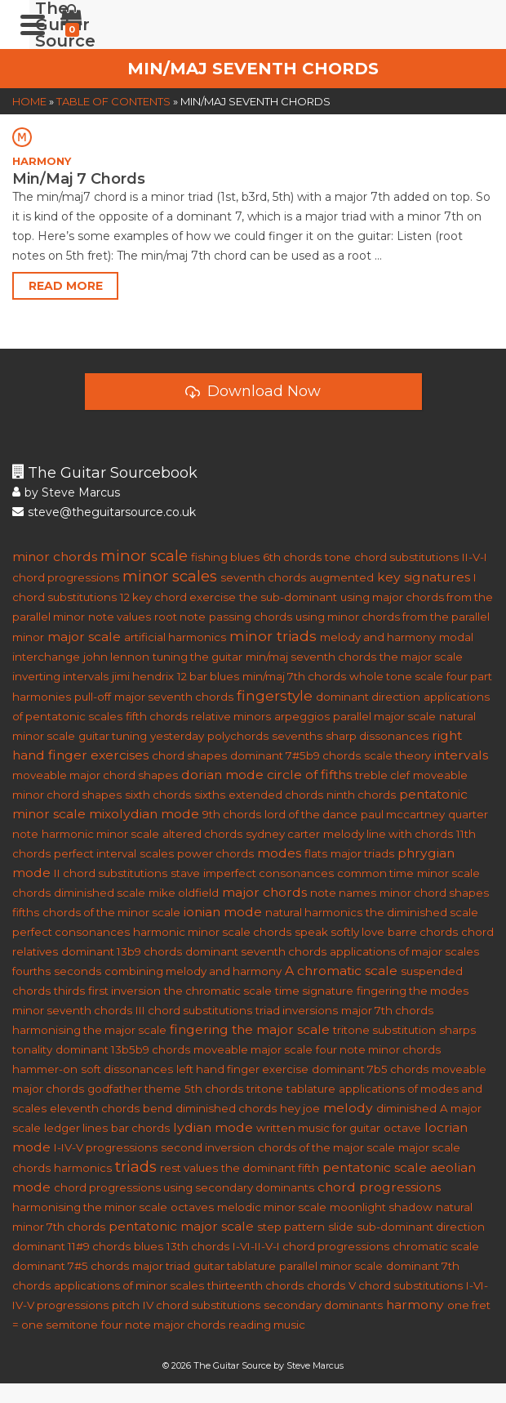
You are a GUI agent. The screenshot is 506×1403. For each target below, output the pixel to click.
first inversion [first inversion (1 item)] (124, 990)
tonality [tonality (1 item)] (32, 1049)
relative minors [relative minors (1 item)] (231, 716)
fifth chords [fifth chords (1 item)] (157, 716)
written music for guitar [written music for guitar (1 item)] (318, 1127)
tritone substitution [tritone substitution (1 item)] (384, 1029)
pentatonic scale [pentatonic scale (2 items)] (374, 1167)
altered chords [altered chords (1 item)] (202, 833)
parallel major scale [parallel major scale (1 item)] (384, 716)
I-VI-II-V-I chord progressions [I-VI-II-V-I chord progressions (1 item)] (311, 1246)
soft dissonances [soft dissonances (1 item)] (127, 1069)
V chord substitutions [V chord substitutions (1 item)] (405, 1285)
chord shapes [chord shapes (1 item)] (189, 755)
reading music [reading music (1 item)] (267, 1324)
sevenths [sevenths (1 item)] (297, 735)
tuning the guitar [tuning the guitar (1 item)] (197, 656)
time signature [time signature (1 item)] (314, 990)
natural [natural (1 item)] (454, 1207)
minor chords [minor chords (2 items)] (54, 556)
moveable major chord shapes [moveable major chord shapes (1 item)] (95, 775)
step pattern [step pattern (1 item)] (291, 1226)
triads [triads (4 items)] (136, 1166)
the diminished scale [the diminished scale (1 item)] (422, 912)
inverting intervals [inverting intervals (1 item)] (60, 676)
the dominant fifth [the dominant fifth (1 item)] (270, 1167)
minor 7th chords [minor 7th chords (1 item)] (58, 1226)
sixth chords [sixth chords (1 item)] (158, 794)
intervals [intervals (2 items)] (461, 755)
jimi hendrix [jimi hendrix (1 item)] (143, 676)
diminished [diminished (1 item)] (406, 1108)
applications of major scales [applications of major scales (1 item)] (404, 951)
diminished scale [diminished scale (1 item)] (99, 892)
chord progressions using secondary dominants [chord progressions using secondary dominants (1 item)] (184, 1187)
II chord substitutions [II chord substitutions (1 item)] (110, 873)
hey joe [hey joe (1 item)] (300, 1108)
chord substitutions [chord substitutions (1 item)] (406, 556)
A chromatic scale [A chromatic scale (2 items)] (341, 970)
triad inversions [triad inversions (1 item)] (296, 1010)
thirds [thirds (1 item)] (69, 990)
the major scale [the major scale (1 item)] (421, 656)
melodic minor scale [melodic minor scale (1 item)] (271, 1207)
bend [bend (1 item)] (157, 1108)
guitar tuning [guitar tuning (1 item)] (112, 735)
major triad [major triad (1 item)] (161, 1265)
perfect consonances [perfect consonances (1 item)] (71, 931)
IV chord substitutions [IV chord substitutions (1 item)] (201, 1305)
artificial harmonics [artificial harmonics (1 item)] (175, 637)
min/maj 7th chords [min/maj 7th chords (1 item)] (294, 676)
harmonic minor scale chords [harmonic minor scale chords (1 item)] (212, 931)
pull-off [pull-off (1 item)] (92, 696)
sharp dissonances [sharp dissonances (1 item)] (377, 735)
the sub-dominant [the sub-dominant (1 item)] (288, 597)
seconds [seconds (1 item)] (77, 971)
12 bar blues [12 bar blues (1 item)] (208, 676)
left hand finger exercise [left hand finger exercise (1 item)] (242, 1069)
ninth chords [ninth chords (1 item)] (361, 794)
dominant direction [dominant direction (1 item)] (368, 696)
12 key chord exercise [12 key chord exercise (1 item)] (178, 597)
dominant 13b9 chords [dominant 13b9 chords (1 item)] (121, 951)
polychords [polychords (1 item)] (238, 735)
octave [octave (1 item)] (402, 1127)
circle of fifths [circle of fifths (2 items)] (309, 774)
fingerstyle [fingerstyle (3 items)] (275, 695)
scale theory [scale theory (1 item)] (397, 755)
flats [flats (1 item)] (315, 853)
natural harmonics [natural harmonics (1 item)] (313, 912)
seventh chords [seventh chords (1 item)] (263, 577)
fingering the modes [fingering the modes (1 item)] (412, 990)
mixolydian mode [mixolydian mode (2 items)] (144, 814)
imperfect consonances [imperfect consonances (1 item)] (268, 873)
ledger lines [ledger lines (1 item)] (76, 1127)
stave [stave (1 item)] (185, 873)
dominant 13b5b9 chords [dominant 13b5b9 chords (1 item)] (122, 1049)
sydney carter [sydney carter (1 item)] (283, 833)
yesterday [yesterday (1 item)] (177, 735)
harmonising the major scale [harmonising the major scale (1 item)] (89, 1029)
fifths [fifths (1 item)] (25, 912)
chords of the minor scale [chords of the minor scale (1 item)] (111, 912)
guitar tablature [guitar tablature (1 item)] (234, 1265)
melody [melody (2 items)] (348, 1108)
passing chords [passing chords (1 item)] (250, 616)
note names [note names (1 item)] (343, 892)
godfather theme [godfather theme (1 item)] (134, 1088)
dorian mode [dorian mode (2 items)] (222, 774)
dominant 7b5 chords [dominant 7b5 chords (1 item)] (370, 1069)
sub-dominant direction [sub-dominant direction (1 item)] (421, 1226)
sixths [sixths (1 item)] (209, 794)
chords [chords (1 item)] (326, 1285)
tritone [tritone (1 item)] (264, 1088)
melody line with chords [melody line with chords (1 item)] (388, 833)
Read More (66, 285)
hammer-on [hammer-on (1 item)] (45, 1069)
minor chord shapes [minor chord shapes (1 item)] (434, 892)
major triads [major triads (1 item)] (362, 853)
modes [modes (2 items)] (279, 853)
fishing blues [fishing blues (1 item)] (225, 556)
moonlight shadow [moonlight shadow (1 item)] (381, 1207)
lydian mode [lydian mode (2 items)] (213, 1127)
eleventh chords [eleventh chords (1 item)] (95, 1108)
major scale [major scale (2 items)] (84, 636)
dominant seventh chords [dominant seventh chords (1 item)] (255, 951)
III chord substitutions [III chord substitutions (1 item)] (193, 1010)
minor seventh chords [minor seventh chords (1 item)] (72, 1010)
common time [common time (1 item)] (375, 873)
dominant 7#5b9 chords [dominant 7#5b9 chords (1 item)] (295, 755)
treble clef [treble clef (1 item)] (382, 775)
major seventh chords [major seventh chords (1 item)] (173, 696)
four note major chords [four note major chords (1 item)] (163, 1324)
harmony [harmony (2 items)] (415, 1304)
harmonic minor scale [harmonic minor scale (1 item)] (100, 833)
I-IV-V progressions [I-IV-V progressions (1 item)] (106, 1147)
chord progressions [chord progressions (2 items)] (379, 1187)
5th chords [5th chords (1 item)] (213, 1088)
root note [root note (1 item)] (180, 616)
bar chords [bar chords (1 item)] (140, 1127)
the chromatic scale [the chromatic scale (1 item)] (218, 990)
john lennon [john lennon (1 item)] (116, 656)
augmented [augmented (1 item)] (341, 577)
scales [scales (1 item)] (157, 853)
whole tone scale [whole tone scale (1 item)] (396, 676)
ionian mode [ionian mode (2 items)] (223, 912)
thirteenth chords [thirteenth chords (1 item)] (255, 1285)
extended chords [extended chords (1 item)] (276, 794)
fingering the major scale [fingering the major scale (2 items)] (250, 1029)
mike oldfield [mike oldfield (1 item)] (184, 892)
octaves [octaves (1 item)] (192, 1207)
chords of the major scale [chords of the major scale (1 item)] (326, 1147)
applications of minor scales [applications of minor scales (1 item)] (129, 1285)
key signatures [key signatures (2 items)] (423, 577)
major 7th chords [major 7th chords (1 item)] (387, 1010)
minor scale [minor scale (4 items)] (144, 555)
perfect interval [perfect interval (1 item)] (95, 853)
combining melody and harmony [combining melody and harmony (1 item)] (193, 971)
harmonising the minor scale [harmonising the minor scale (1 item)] (89, 1207)
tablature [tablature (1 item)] (310, 1088)
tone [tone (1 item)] (338, 556)
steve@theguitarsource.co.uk (104, 512)
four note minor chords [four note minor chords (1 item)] (378, 1049)
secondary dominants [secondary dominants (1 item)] (323, 1305)
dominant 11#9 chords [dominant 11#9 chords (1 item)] (71, 1246)
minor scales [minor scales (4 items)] (169, 576)
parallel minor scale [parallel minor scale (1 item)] (331, 1265)
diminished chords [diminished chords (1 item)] (226, 1108)
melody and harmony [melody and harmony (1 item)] (378, 637)
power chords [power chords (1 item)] (215, 853)
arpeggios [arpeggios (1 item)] (302, 716)
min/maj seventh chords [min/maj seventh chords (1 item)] (311, 656)
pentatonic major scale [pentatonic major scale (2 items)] (181, 1226)
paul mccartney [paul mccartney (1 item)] (403, 814)
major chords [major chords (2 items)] (264, 892)
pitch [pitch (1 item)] (126, 1305)
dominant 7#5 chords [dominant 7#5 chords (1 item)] (70, 1265)
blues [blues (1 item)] (148, 1246)
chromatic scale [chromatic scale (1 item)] (436, 1246)
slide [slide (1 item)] (340, 1226)
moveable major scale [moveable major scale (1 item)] (253, 1049)
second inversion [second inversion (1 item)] (208, 1147)
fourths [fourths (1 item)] (31, 971)
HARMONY (41, 160)
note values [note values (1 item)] (119, 616)
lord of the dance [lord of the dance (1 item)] (310, 814)
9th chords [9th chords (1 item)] (231, 814)
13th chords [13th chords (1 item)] (197, 1246)
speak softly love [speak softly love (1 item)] (339, 931)
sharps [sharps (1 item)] (457, 1029)
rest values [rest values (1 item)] (189, 1167)
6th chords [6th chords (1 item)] (292, 556)
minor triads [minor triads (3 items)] (273, 635)
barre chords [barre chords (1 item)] (423, 931)
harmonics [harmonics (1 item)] (83, 1167)
